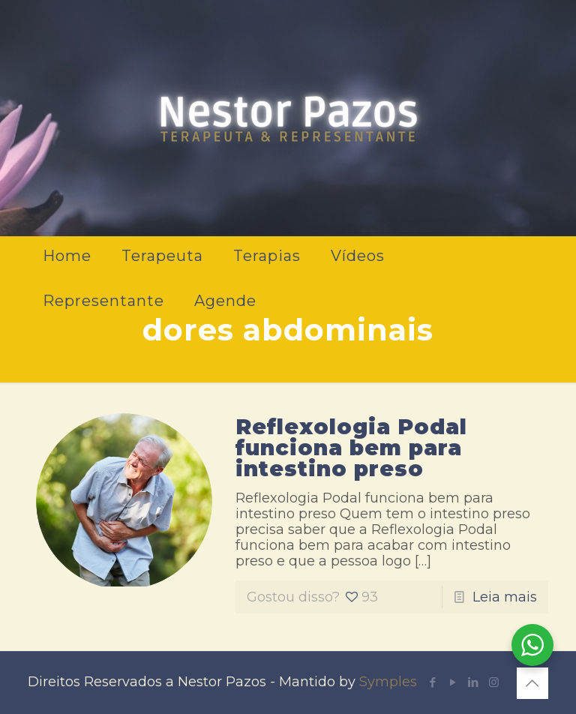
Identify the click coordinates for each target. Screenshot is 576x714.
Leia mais (504, 597)
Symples (388, 682)
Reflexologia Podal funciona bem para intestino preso (351, 448)
